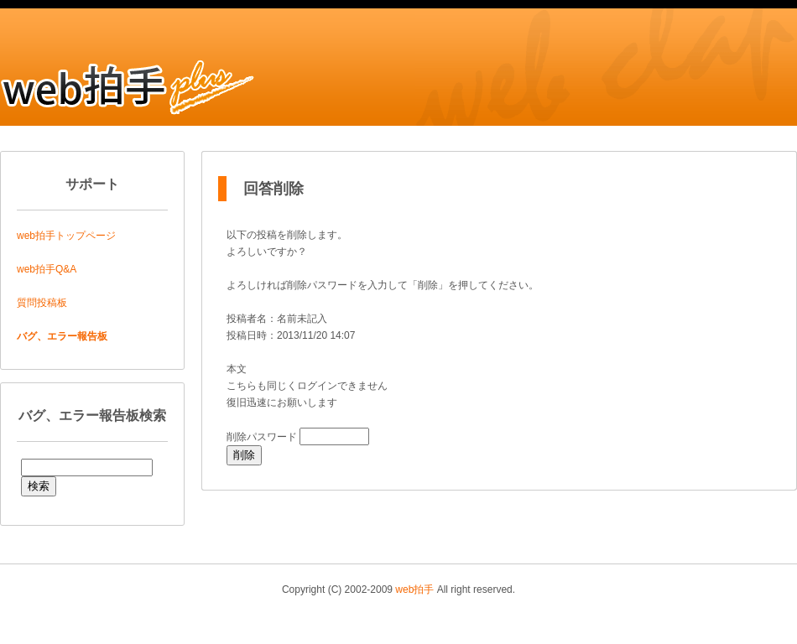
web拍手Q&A (46, 269)
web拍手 (414, 589)
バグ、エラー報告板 (62, 336)
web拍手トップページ (66, 236)
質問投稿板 (42, 303)
